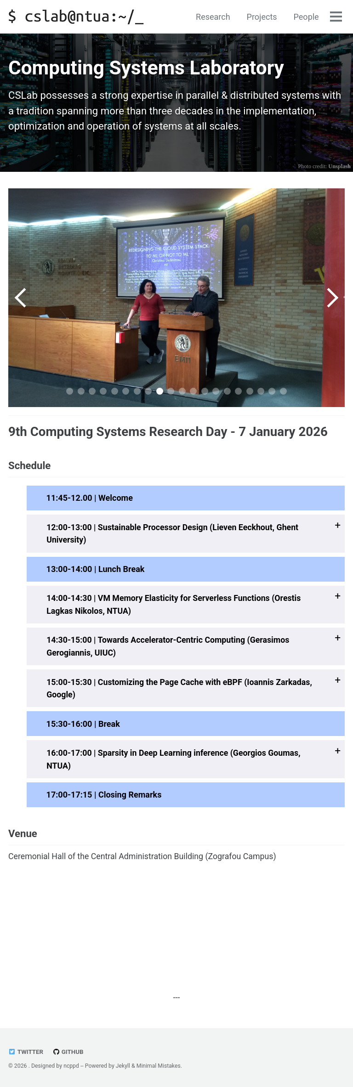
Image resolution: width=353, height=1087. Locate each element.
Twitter (26, 1052)
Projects (261, 17)
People (306, 17)
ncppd (71, 1066)
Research (212, 17)
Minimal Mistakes (159, 1066)
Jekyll (123, 1066)
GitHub (68, 1052)
